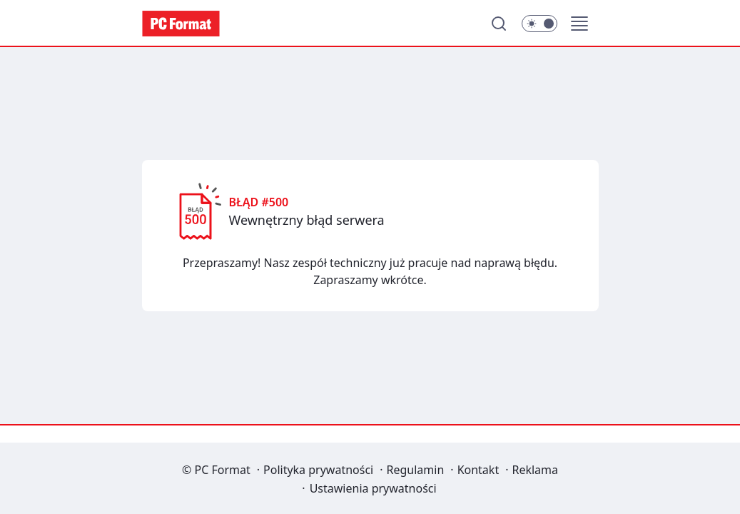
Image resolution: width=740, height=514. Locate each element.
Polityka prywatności (318, 470)
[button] (579, 23)
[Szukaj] (498, 23)
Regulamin (416, 470)
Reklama (535, 470)
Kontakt (478, 470)
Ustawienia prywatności (373, 488)
